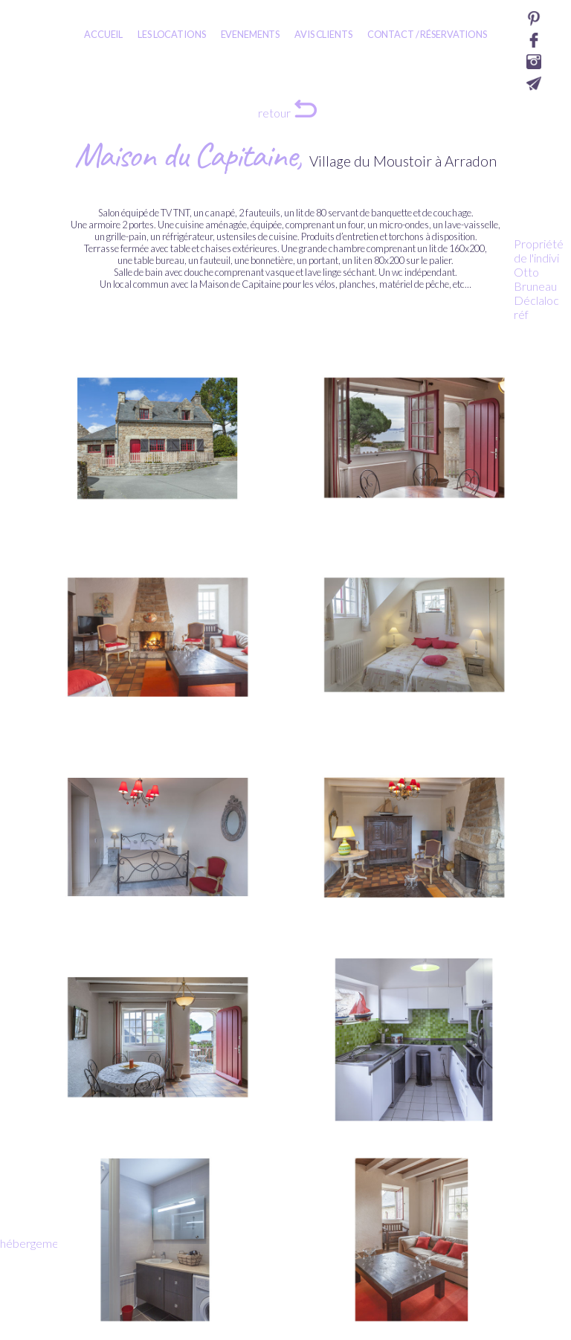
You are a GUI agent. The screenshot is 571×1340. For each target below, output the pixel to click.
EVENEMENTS (250, 34)
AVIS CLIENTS (323, 34)
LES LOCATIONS (171, 34)
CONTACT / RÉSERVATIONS (427, 34)
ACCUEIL (103, 34)
